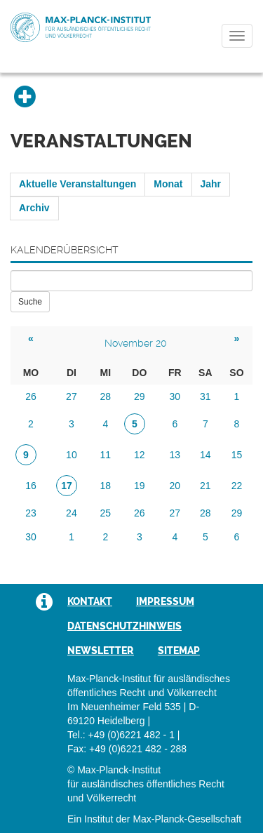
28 (106, 396)
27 (71, 396)
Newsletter (100, 650)
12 (139, 454)
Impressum (165, 601)
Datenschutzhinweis (124, 626)
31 (205, 396)
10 (71, 454)
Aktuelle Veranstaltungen (77, 183)
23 (30, 513)
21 (205, 485)
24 (71, 513)
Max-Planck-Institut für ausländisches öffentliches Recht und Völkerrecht (81, 27)
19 (139, 485)
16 (30, 485)
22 (237, 485)
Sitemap (179, 650)
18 (106, 485)
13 (174, 454)
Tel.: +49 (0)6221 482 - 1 (121, 734)
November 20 (135, 343)
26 (30, 396)
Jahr (211, 183)
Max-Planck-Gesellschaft (187, 819)
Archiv (34, 207)
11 (106, 454)
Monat (168, 183)
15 (237, 454)
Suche (30, 302)
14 (205, 454)
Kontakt (89, 601)
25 (106, 513)
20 (174, 485)
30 (174, 396)
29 (139, 396)
